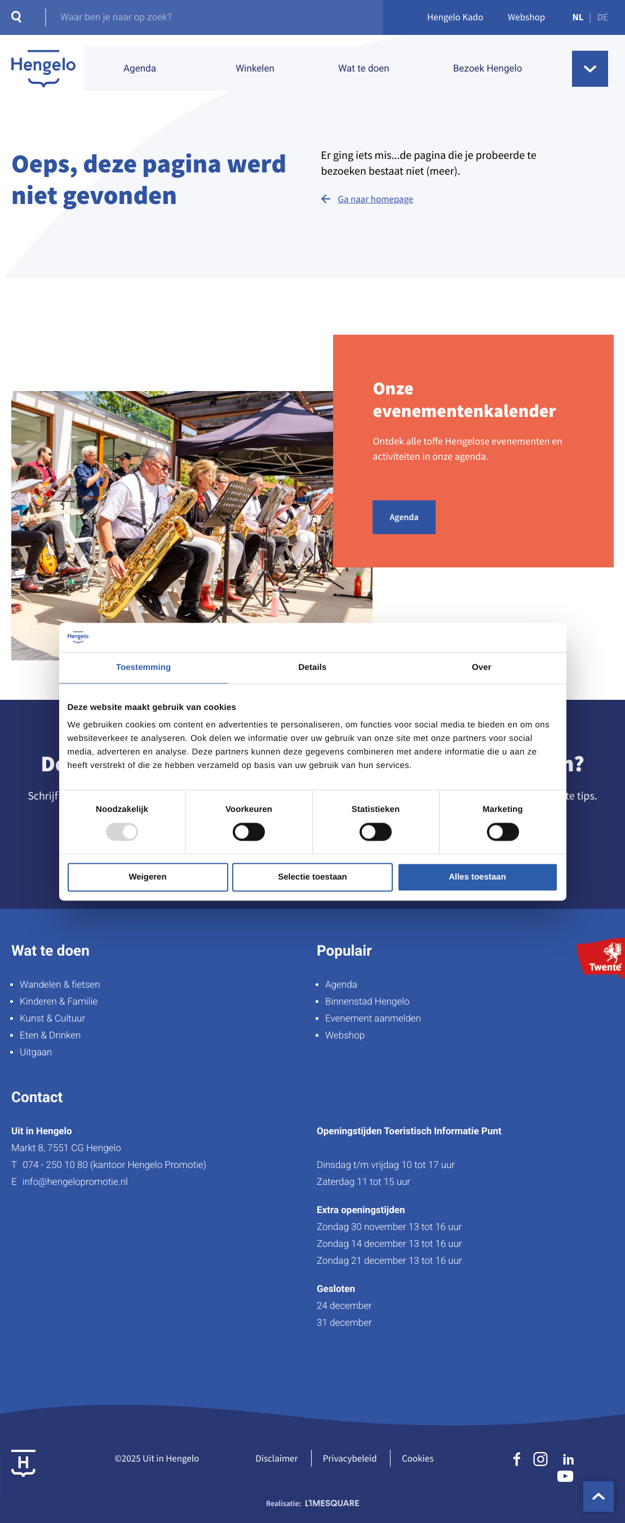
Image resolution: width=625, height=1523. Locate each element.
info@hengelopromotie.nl (75, 1182)
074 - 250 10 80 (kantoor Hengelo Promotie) (114, 1165)
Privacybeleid (350, 1458)
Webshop (526, 17)
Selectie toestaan (312, 877)
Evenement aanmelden (373, 1018)
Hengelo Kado (455, 17)
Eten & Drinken (50, 1035)
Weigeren (147, 877)
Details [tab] (313, 667)
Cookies (417, 1458)
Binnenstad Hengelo (367, 1001)
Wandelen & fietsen (60, 985)
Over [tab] (481, 667)
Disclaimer (276, 1458)
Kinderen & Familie (58, 1001)
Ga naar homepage (376, 199)
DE (602, 17)
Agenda (139, 68)
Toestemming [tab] (143, 667)
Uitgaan (36, 1052)
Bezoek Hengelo (487, 68)
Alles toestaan (477, 877)
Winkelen (255, 68)
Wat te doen (363, 68)
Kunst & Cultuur (52, 1018)
